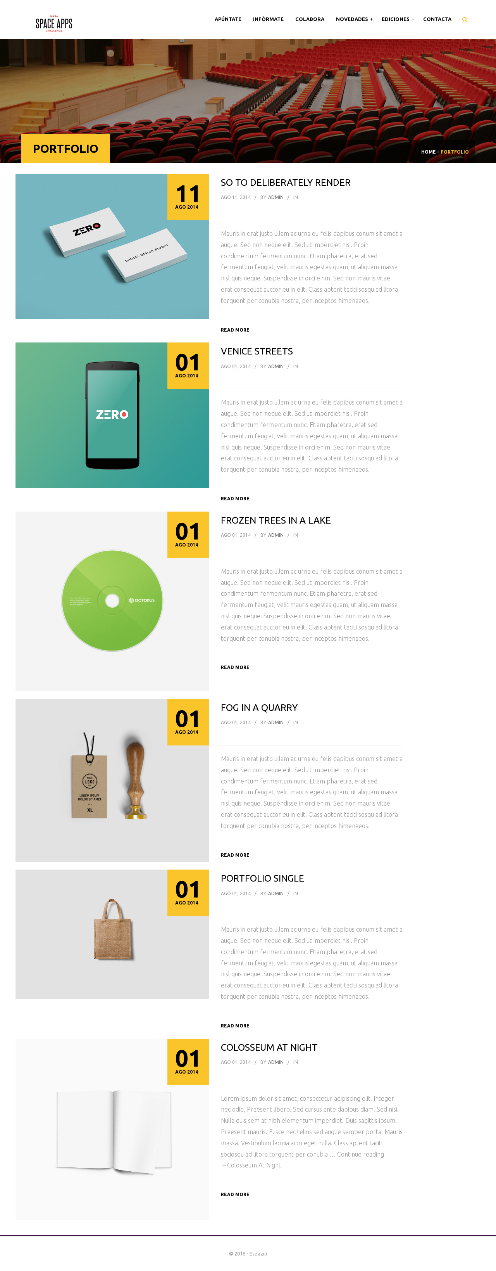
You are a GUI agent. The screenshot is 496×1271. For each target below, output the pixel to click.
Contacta (437, 19)
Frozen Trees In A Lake (276, 520)
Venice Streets (257, 351)
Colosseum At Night (269, 1047)
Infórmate (268, 19)
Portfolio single (262, 878)
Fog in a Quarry (259, 707)
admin (276, 197)
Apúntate (228, 19)
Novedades (352, 19)
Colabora (309, 19)
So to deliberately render (286, 182)
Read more (235, 329)
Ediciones (396, 19)
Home (428, 151)
